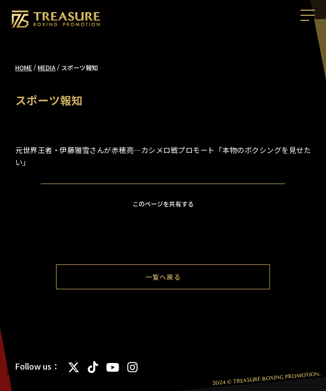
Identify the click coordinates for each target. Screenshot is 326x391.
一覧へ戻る (163, 277)
